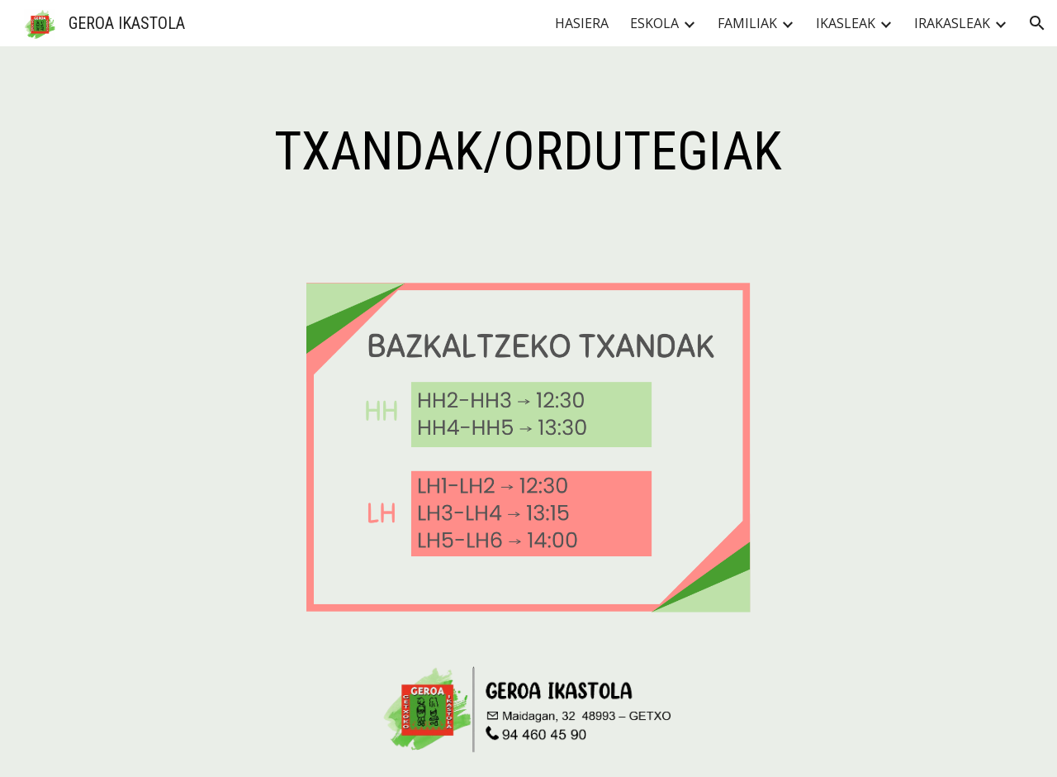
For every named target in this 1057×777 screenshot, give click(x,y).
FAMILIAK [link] (747, 23)
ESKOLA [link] (654, 23)
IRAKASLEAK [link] (952, 23)
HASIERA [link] (582, 23)
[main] (528, 152)
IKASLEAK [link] (845, 23)
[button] (1037, 23)
